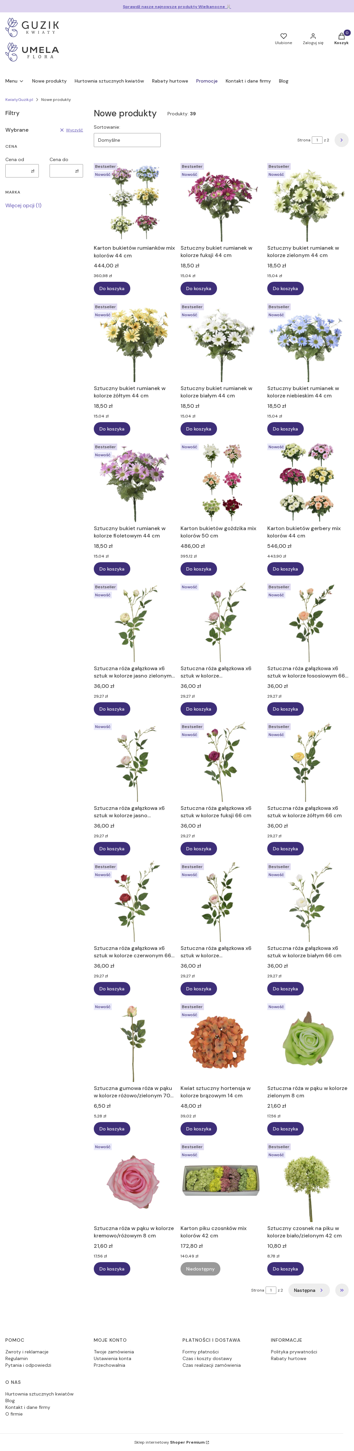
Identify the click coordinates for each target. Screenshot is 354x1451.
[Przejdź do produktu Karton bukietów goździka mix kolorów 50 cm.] (221, 481)
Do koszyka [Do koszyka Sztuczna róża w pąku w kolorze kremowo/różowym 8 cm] (112, 1269)
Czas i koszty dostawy (207, 1358)
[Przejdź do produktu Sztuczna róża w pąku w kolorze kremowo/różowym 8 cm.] (134, 1181)
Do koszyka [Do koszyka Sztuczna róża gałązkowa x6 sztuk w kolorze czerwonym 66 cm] (112, 989)
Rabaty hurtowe (288, 1358)
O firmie (14, 1414)
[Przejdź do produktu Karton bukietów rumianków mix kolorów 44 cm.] (134, 201)
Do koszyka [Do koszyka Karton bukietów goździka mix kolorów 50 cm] (198, 569)
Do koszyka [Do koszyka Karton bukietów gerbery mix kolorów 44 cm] (285, 569)
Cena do (59, 159)
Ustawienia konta (112, 1358)
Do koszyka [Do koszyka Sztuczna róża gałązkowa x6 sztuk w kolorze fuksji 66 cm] (198, 849)
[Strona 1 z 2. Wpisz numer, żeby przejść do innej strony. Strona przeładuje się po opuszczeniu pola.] (317, 140)
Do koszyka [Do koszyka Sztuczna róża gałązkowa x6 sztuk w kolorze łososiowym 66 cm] (285, 709)
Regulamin (16, 1358)
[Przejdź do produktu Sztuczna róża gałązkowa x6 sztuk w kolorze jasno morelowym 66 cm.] (134, 761)
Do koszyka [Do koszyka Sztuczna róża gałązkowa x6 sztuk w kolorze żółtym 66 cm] (285, 849)
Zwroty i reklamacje (27, 1352)
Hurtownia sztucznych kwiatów (39, 1394)
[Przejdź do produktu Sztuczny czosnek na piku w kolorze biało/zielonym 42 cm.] (308, 1181)
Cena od (14, 159)
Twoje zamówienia (114, 1352)
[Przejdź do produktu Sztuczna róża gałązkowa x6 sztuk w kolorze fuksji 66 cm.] (221, 761)
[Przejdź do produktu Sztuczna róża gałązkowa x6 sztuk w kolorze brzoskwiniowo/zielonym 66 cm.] (221, 901)
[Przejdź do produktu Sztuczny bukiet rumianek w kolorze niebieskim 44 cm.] (308, 341)
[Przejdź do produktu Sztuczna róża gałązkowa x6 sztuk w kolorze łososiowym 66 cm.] (308, 621)
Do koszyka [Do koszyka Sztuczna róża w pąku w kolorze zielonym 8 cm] (285, 1129)
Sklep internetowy (169, 1442)
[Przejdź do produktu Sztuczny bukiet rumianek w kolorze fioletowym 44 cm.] (134, 481)
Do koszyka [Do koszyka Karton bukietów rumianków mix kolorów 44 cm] (112, 289)
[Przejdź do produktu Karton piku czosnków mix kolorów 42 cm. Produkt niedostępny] (221, 1181)
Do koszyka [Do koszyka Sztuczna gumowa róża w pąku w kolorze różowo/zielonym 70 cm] (112, 1129)
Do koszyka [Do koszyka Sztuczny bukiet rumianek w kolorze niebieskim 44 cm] (285, 429)
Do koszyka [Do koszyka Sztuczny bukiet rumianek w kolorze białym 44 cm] (198, 429)
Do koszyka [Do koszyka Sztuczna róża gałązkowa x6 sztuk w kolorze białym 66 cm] (285, 989)
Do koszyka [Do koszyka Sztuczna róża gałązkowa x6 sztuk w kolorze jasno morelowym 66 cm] (112, 849)
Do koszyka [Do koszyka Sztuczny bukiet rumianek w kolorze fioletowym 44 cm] (112, 569)
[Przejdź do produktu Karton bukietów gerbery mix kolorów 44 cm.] (308, 481)
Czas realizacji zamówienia (212, 1365)
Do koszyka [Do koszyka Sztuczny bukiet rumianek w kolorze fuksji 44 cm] (198, 289)
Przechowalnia (109, 1365)
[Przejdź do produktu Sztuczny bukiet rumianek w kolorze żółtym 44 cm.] (134, 341)
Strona (303, 140)
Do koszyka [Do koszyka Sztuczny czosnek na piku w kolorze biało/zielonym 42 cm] (285, 1269)
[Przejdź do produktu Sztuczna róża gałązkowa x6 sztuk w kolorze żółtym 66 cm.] (308, 761)
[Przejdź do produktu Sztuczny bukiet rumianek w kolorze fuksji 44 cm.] (221, 201)
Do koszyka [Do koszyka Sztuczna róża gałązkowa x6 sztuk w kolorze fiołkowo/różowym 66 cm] (198, 709)
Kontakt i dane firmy (27, 1407)
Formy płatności (201, 1352)
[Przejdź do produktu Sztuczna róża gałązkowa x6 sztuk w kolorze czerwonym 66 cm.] (134, 901)
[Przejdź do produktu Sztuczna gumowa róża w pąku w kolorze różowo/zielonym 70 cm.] (134, 1041)
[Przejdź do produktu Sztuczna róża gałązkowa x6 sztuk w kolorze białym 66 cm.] (308, 901)
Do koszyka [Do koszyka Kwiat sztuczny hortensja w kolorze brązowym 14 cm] (198, 1129)
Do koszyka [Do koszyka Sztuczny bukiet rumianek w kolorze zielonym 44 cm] (285, 289)
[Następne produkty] (309, 1290)
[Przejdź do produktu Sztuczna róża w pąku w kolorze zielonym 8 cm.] (308, 1041)
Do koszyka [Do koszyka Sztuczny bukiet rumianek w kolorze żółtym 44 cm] (112, 429)
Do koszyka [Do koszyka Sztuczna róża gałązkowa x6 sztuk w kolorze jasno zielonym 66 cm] (112, 709)
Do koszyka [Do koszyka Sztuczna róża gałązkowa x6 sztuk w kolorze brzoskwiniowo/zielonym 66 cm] (198, 989)
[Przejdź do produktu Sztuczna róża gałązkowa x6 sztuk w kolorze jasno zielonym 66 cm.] (134, 621)
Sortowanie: (107, 127)
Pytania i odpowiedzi (28, 1365)
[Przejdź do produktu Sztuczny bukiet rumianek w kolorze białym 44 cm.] (221, 341)
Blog (10, 1401)
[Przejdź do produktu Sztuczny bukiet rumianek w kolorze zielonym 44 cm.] (308, 201)
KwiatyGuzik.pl (19, 99)
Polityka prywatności (294, 1352)
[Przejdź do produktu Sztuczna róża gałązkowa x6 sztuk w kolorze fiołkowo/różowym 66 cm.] (221, 621)
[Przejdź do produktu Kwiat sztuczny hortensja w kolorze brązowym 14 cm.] (221, 1041)
